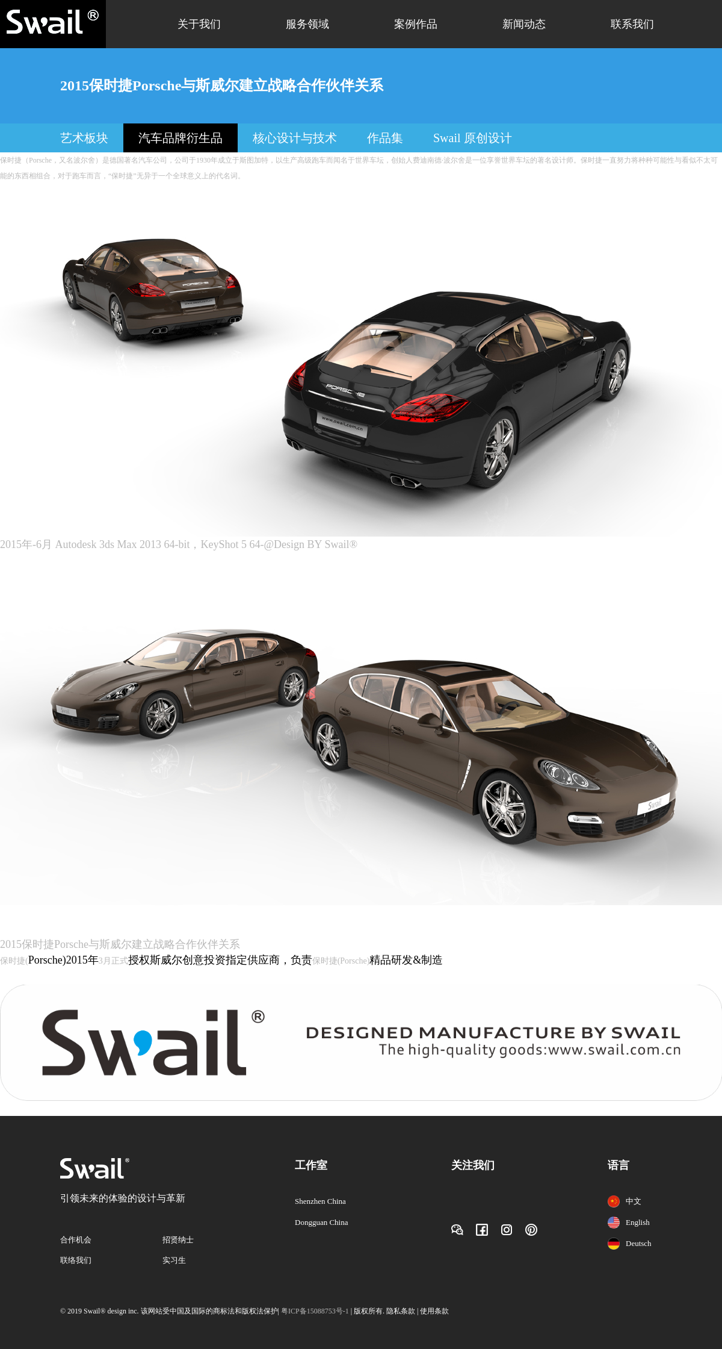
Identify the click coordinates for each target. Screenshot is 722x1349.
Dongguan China (321, 1222)
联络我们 (75, 1260)
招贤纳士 (178, 1239)
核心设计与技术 (295, 138)
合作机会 (75, 1239)
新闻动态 (524, 24)
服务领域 (307, 24)
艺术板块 (84, 138)
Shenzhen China (320, 1201)
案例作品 (415, 24)
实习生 (174, 1260)
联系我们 (632, 24)
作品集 (385, 138)
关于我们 (199, 24)
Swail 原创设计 (472, 138)
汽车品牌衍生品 (180, 138)
